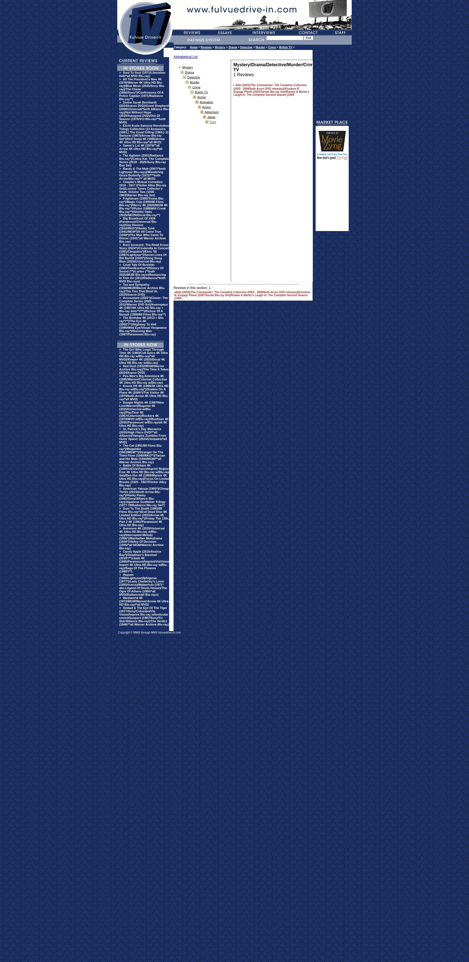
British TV (285, 47)
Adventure (211, 112)
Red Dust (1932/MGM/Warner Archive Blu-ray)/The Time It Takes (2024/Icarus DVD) (144, 369)
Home (194, 47)
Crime (272, 47)
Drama (232, 47)
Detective (246, 47)
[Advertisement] (332, 198)
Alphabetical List (186, 57)
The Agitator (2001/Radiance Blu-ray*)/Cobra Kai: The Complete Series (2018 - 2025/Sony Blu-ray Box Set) (144, 160)
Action (206, 107)
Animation (206, 102)
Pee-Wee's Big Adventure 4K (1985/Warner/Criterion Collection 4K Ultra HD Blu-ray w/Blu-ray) (143, 379)
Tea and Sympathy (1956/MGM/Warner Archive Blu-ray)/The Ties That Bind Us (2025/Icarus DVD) (142, 289)
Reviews (206, 47)
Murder (260, 47)
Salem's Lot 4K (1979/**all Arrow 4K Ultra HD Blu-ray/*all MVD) (140, 149)
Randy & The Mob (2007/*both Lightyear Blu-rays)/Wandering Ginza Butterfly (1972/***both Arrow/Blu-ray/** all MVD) (142, 173)
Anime (201, 97)
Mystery (220, 47)
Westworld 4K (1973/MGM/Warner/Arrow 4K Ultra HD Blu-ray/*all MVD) (144, 601)
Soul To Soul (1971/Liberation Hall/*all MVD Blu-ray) (142, 74)
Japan (211, 117)
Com (213, 122)
